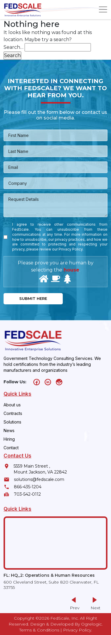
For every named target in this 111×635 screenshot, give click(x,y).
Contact (11, 447)
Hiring (9, 439)
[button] (95, 603)
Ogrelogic (91, 624)
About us (12, 404)
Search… (13, 47)
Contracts (13, 413)
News (9, 430)
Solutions (12, 421)
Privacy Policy (77, 630)
